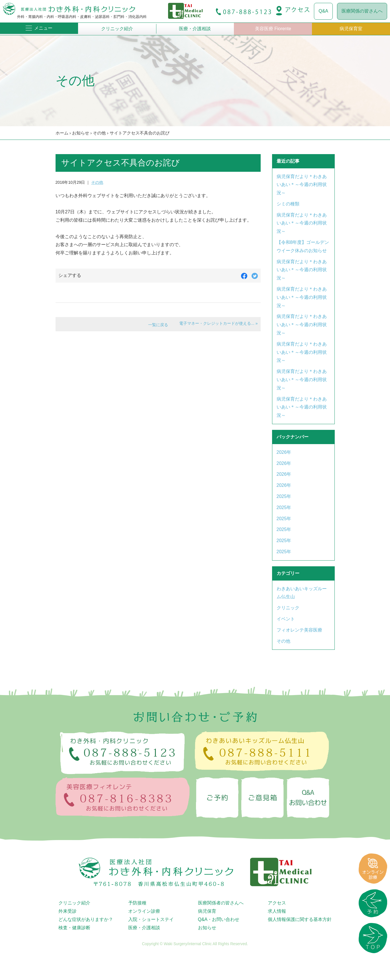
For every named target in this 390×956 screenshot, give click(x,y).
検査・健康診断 (74, 927)
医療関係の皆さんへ (362, 11)
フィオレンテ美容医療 (299, 630)
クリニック (288, 607)
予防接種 (137, 902)
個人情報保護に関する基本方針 (300, 919)
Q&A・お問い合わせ (219, 919)
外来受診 (67, 911)
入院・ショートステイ (151, 919)
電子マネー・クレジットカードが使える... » (218, 323)
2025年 (284, 496)
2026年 (284, 452)
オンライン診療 (144, 911)
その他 (99, 132)
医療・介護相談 (195, 28)
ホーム (62, 132)
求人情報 (277, 911)
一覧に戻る (158, 324)
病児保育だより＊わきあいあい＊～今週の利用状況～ (302, 184)
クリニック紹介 (117, 28)
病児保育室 (351, 28)
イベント (286, 618)
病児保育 (207, 911)
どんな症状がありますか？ (85, 919)
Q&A (323, 11)
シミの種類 (288, 203)
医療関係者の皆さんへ (221, 902)
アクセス (277, 902)
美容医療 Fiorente (273, 28)
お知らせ (80, 132)
